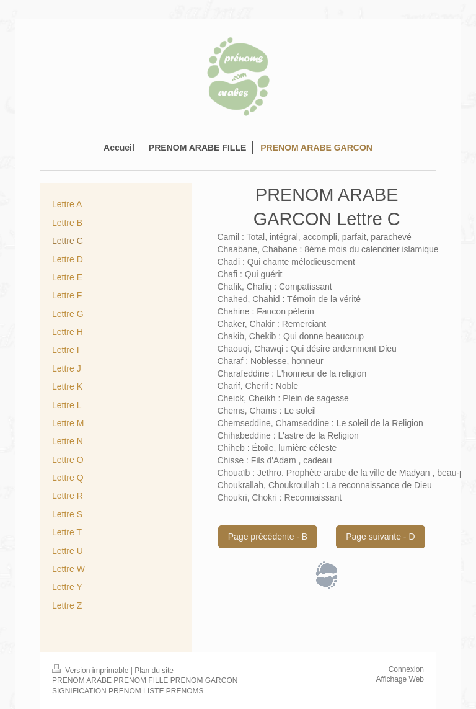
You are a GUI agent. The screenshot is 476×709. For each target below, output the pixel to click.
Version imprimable (91, 670)
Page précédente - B (267, 537)
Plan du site (154, 670)
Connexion (406, 669)
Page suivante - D (380, 537)
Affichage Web (400, 679)
